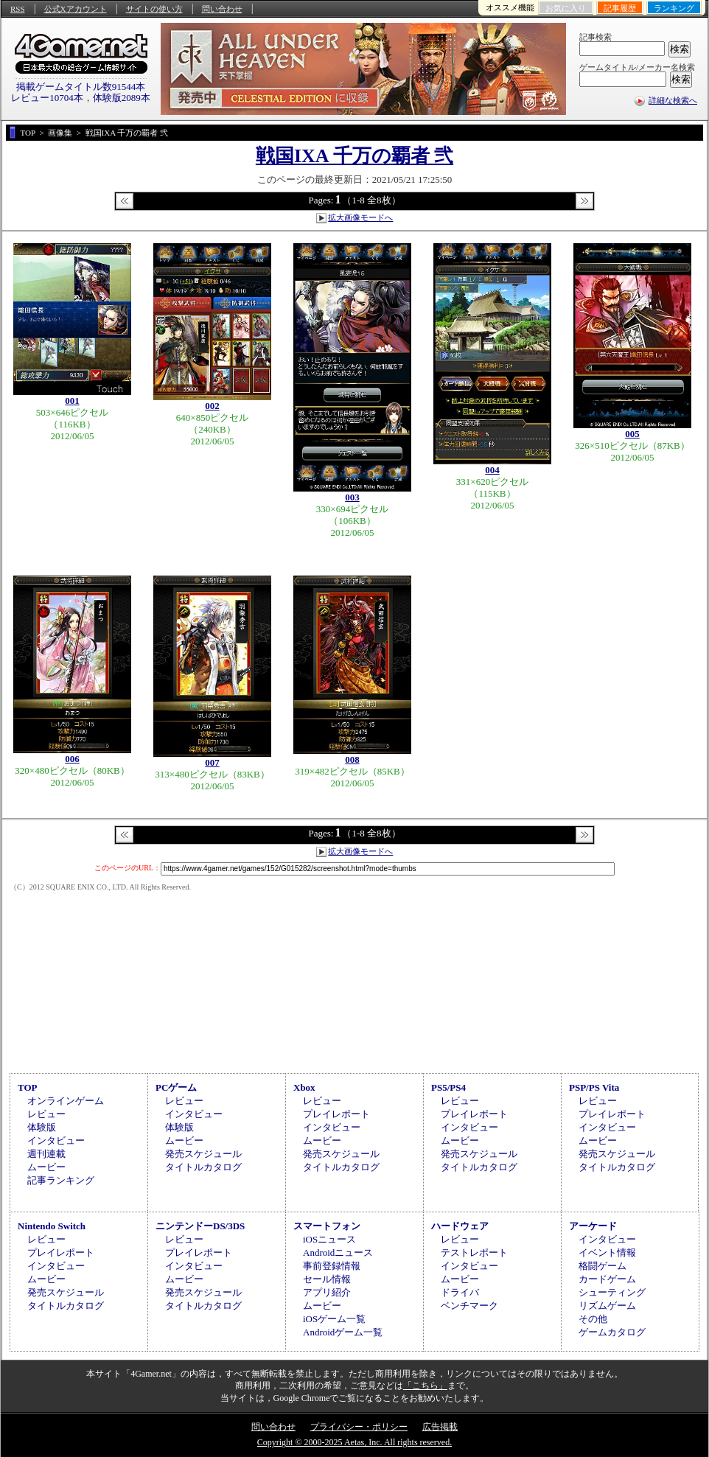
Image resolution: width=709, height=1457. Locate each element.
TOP (28, 1087)
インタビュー (56, 1140)
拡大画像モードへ (360, 217)
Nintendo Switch (51, 1225)
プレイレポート (336, 1113)
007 (212, 762)
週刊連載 (46, 1153)
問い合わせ (222, 8)
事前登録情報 (331, 1265)
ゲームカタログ (612, 1332)
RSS (17, 8)
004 (492, 469)
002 (212, 405)
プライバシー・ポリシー (359, 1427)
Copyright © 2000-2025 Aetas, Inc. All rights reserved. (354, 1442)
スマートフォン (326, 1225)
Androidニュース (338, 1252)
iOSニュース (329, 1239)
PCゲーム (176, 1087)
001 (72, 400)
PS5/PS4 (448, 1087)
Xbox (304, 1087)
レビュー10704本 (47, 97)
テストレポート (474, 1252)
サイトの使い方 (154, 8)
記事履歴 (620, 8)
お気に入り (565, 8)
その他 (593, 1318)
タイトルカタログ (203, 1167)
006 (72, 758)
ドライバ (460, 1292)
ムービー (46, 1167)
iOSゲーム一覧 (334, 1318)
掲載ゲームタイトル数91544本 (81, 86)
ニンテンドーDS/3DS (200, 1225)
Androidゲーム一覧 (343, 1332)
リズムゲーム (607, 1305)
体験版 (41, 1127)
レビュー (46, 1113)
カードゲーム (607, 1279)
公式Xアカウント (75, 8)
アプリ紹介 (327, 1292)
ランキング (674, 8)
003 (352, 497)
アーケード (593, 1225)
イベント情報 (607, 1252)
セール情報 (327, 1279)
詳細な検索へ (673, 100)
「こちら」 (425, 1385)
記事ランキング (60, 1180)
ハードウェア (460, 1225)
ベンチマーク (469, 1305)
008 (352, 759)
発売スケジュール (203, 1153)
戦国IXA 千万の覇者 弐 (354, 156)
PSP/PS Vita (594, 1087)
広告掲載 (440, 1427)
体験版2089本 (121, 97)
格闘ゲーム (602, 1265)
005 (632, 433)
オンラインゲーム (65, 1100)
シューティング (612, 1292)
